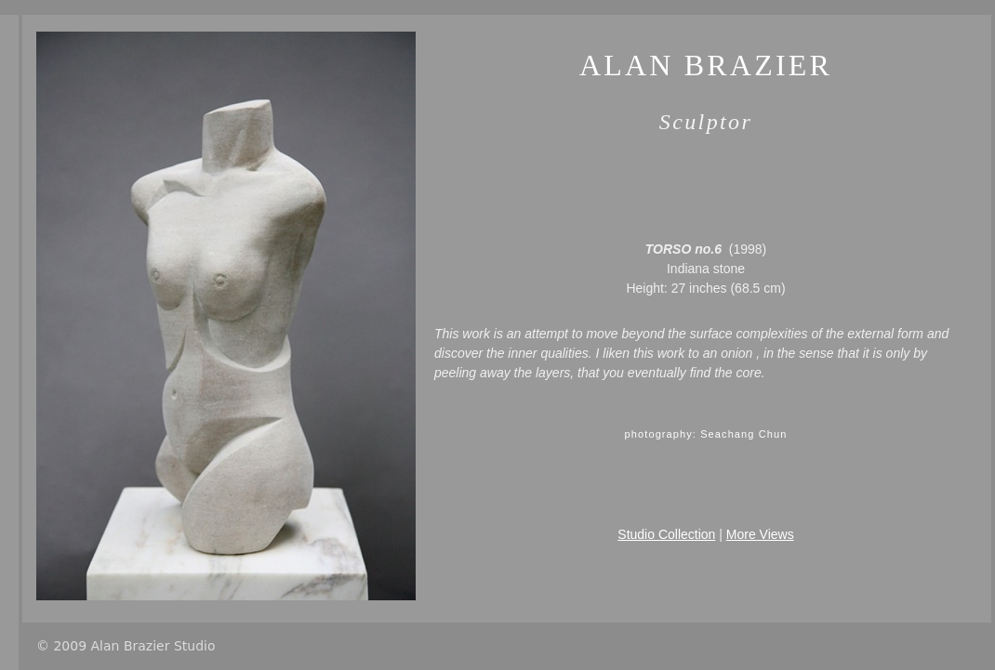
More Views (760, 534)
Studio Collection (666, 534)
